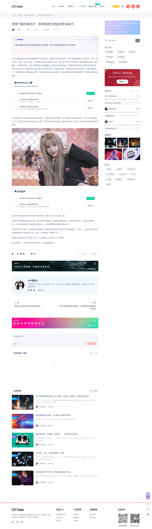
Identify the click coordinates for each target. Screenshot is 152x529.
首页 (53, 6)
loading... (90, 101)
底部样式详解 (60, 503)
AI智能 (76, 503)
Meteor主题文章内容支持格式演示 (27, 306)
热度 (91, 391)
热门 (91, 353)
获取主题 (93, 6)
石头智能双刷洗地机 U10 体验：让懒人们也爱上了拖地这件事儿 (63, 396)
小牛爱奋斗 (17, 29)
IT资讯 (14, 436)
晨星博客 (93, 503)
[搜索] (137, 40)
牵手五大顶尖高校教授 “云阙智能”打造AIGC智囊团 (124, 112)
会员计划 (59, 506)
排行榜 (102, 6)
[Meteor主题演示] (17, 6)
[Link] (55, 266)
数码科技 (61, 6)
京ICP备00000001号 (116, 523)
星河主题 (93, 506)
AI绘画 (82, 6)
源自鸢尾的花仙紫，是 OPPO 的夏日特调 (53, 415)
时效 (95, 391)
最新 (96, 353)
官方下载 (90, 93)
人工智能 (82, 254)
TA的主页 (41, 290)
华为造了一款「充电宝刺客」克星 (50, 453)
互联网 (28, 30)
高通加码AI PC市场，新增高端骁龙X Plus (53, 472)
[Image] (55, 157)
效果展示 (71, 6)
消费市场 (93, 254)
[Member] (115, 6)
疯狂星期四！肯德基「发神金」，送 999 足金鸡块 (57, 434)
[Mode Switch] (122, 6)
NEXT (138, 91)
